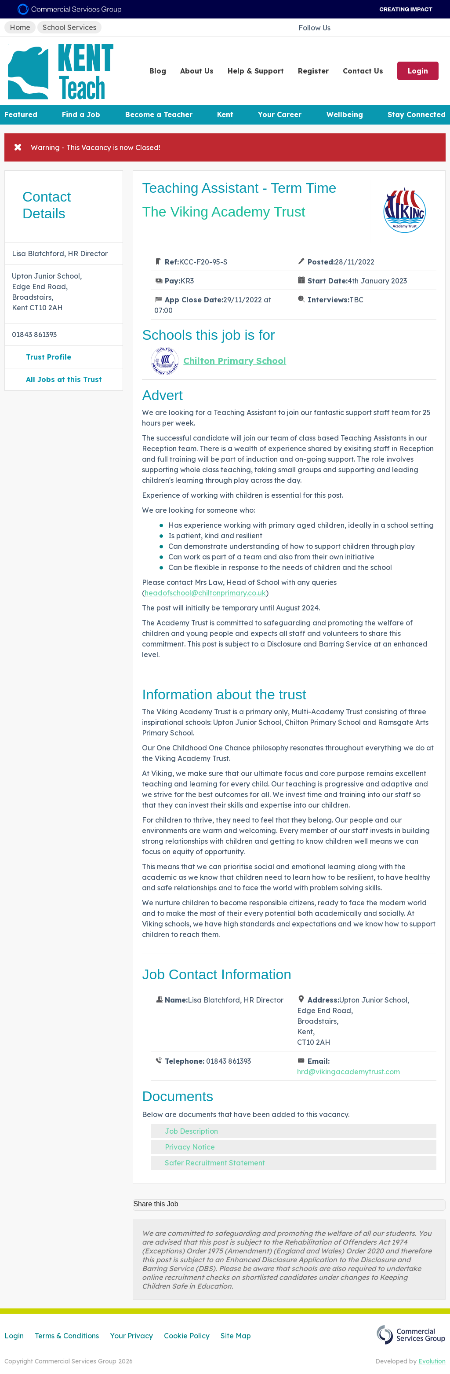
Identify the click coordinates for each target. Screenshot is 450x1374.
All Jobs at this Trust (64, 379)
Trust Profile (48, 357)
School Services (69, 27)
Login (418, 70)
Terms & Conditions (67, 1335)
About (197, 70)
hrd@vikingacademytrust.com (348, 1071)
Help (256, 70)
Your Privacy (131, 1335)
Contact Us (363, 70)
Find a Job (81, 114)
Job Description (191, 1131)
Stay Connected (417, 114)
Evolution (432, 1361)
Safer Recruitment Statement (215, 1162)
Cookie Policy (187, 1335)
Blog (157, 70)
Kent (225, 114)
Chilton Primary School (234, 361)
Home (20, 27)
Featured (20, 114)
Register (313, 70)
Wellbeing (345, 114)
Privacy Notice (190, 1147)
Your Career (279, 114)
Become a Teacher (158, 114)
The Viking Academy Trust (223, 212)
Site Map (236, 1335)
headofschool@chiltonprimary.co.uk (205, 592)
